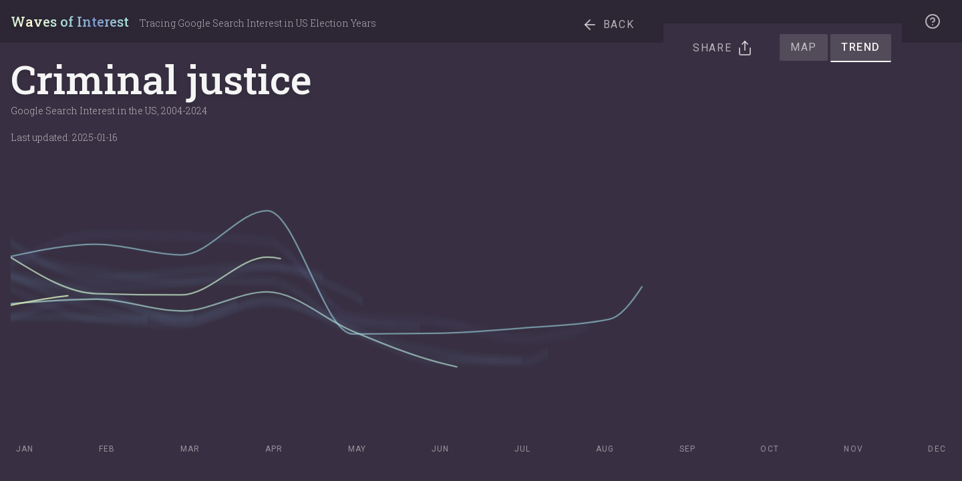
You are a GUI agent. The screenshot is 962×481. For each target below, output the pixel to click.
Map (803, 47)
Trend (860, 47)
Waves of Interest (70, 21)
